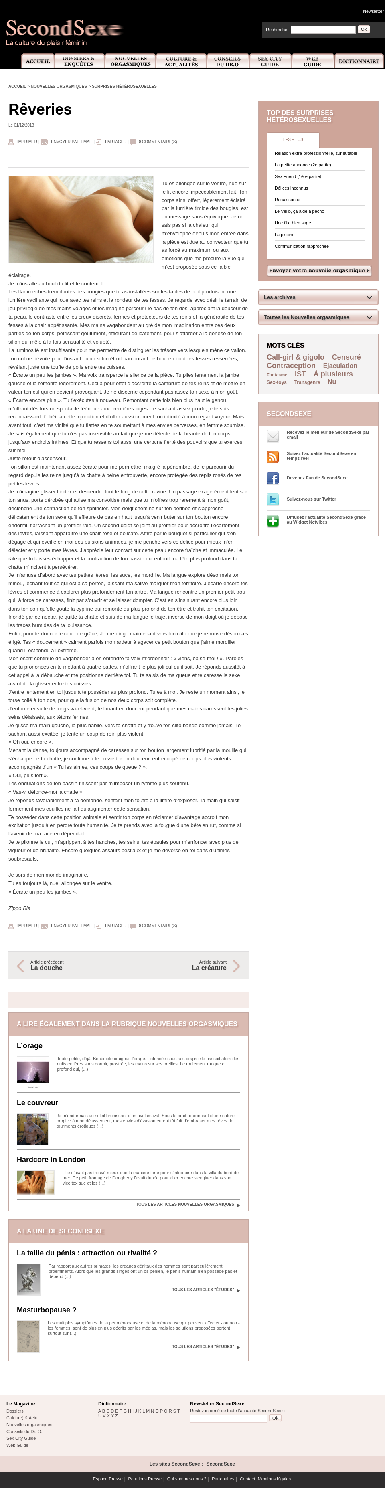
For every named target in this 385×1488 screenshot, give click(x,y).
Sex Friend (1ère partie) (298, 176)
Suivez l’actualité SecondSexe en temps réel (321, 456)
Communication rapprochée (302, 246)
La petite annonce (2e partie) (303, 164)
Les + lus (293, 139)
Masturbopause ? (47, 1310)
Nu (332, 381)
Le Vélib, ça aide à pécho (299, 211)
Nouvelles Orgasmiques (130, 61)
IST (300, 374)
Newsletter (373, 11)
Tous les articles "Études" (203, 1290)
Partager (115, 142)
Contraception (291, 366)
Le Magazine (20, 1404)
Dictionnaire (359, 61)
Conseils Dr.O (228, 61)
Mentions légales (274, 1478)
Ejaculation (340, 365)
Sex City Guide (270, 61)
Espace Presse (108, 1478)
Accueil (33, 61)
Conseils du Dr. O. (24, 1431)
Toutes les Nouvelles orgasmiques (306, 317)
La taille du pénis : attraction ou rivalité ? (87, 1253)
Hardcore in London (51, 1160)
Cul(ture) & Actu (22, 1417)
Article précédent (75, 966)
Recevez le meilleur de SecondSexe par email (328, 434)
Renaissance (287, 199)
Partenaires (223, 1478)
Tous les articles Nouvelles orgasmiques (185, 1204)
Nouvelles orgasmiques (59, 86)
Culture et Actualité (181, 61)
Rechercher (277, 29)
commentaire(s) (158, 142)
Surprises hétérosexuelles (124, 86)
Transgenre (307, 382)
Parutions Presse (145, 1478)
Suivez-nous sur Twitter (311, 499)
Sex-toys (277, 382)
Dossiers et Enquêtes (79, 61)
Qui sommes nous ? (187, 1478)
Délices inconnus (291, 188)
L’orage (30, 1046)
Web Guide (313, 61)
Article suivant (182, 966)
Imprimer (27, 142)
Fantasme (277, 374)
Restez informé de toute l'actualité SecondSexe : (237, 1410)
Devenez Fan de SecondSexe (317, 477)
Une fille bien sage (293, 222)
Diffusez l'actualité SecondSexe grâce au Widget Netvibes (326, 519)
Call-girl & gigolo (295, 357)
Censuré (346, 357)
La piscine (285, 234)
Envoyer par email (72, 142)
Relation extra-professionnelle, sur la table (316, 153)
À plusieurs (333, 374)
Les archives (280, 297)
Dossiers (15, 1411)
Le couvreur (37, 1103)
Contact (247, 1478)
